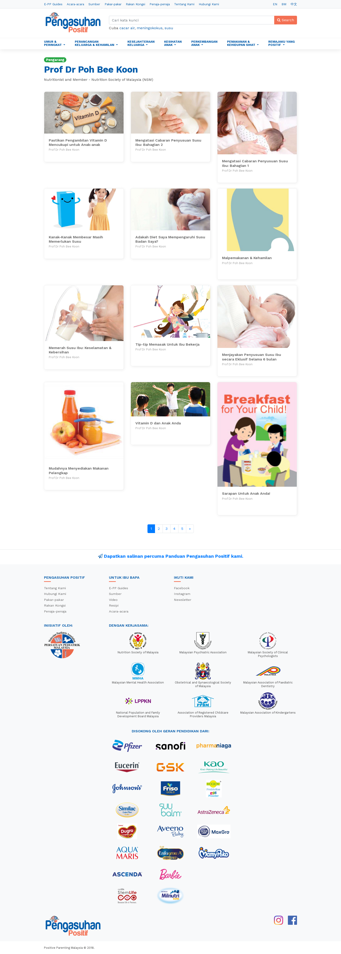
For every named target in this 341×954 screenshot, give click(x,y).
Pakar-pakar (113, 4)
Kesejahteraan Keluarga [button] (141, 43)
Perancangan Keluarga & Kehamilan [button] (95, 43)
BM (284, 4)
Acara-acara (75, 4)
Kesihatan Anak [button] (173, 43)
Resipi (114, 605)
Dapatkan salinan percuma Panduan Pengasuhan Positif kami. (173, 556)
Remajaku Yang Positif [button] (281, 43)
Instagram (182, 594)
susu (169, 28)
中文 (294, 4)
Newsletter (182, 600)
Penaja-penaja (160, 4)
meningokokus (150, 28)
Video (113, 600)
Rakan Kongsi (135, 4)
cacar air (127, 28)
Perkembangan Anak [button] (204, 43)
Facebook (182, 588)
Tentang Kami (184, 4)
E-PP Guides (53, 4)
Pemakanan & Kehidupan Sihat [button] (241, 43)
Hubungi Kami (209, 4)
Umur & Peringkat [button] (53, 43)
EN (275, 4)
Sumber (94, 4)
